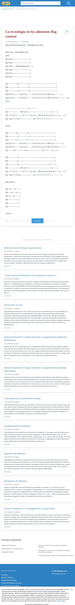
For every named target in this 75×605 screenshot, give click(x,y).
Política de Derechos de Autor (11, 583)
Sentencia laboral (7, 552)
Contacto (4, 575)
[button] (67, 34)
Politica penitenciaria (8, 545)
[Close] (72, 594)
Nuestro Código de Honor (10, 588)
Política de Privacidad (8, 580)
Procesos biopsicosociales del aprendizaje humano (55, 555)
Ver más (37, 221)
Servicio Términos (7, 577)
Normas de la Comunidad (10, 586)
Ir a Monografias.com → (60, 571)
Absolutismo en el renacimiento (12, 549)
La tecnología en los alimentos (26, 9)
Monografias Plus (7, 9)
